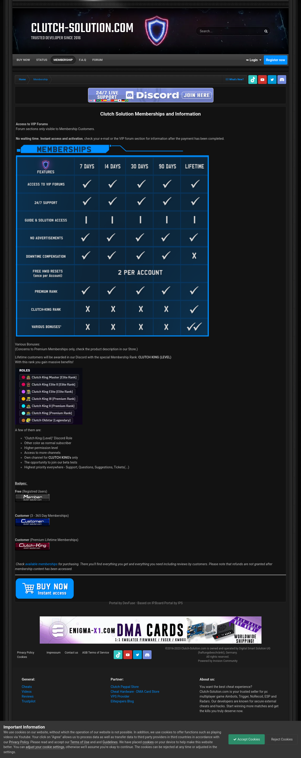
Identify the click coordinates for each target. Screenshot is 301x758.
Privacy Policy (25, 652)
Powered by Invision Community (217, 661)
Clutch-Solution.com (193, 648)
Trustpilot (28, 701)
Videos (27, 691)
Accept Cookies (246, 739)
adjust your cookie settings (45, 747)
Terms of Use (79, 742)
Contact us (71, 652)
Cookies (22, 657)
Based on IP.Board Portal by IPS (160, 603)
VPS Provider (120, 696)
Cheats (27, 687)
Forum (97, 60)
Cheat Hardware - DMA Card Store (135, 691)
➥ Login (253, 60)
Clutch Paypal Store (125, 687)
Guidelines (110, 742)
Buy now (23, 60)
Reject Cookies (282, 739)
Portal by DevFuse (122, 603)
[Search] (217, 31)
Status (41, 60)
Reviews (27, 696)
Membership (63, 60)
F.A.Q (82, 60)
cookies (148, 742)
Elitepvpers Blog (122, 701)
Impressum (54, 652)
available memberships (41, 564)
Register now (275, 60)
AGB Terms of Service (95, 652)
